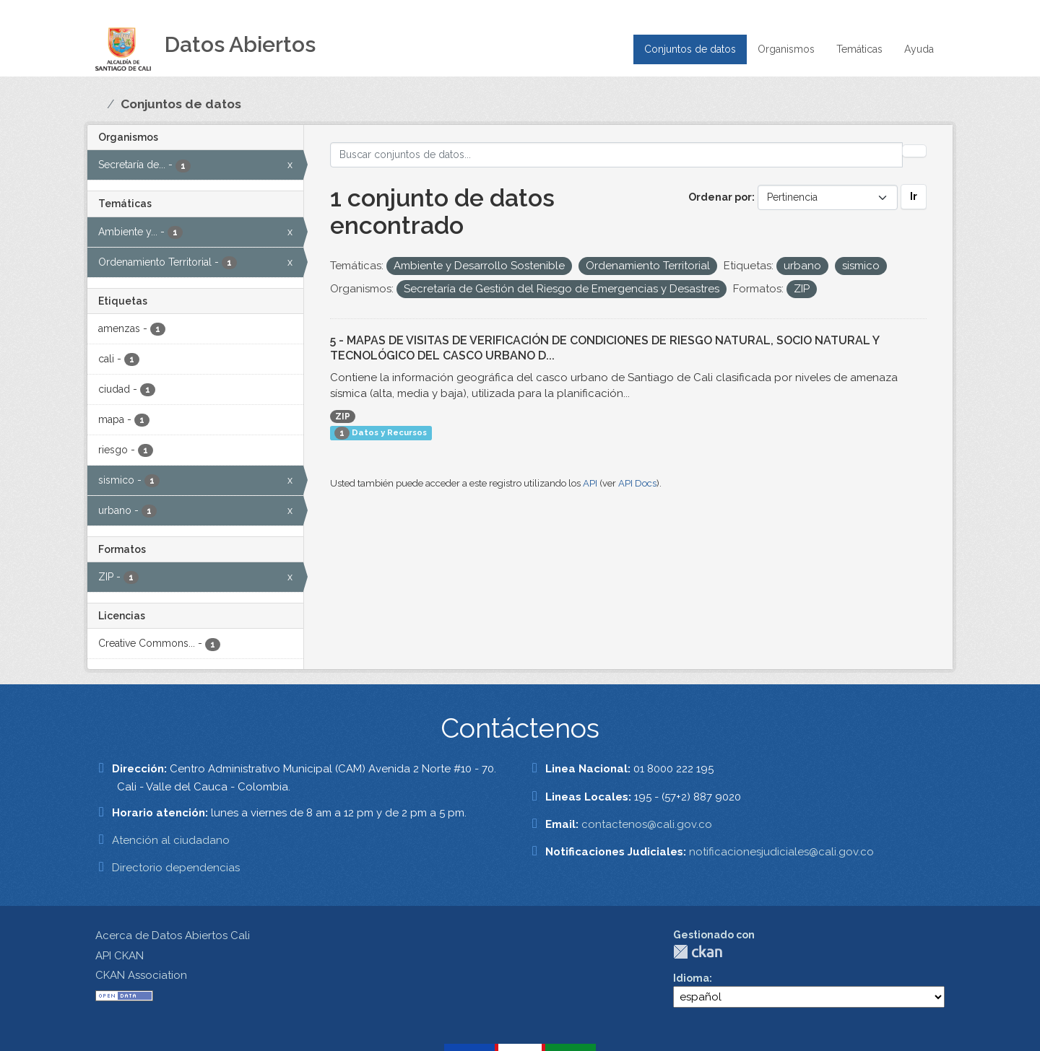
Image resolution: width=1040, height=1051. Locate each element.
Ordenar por (720, 197)
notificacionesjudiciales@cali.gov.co (781, 851)
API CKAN (119, 955)
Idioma (691, 978)
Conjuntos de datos (690, 49)
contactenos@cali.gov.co (646, 824)
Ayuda (919, 49)
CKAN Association (141, 975)
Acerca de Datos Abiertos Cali (172, 935)
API (590, 483)
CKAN (697, 951)
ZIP (342, 416)
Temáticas (859, 49)
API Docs (637, 483)
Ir (913, 196)
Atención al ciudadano (171, 840)
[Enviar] (914, 150)
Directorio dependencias (176, 867)
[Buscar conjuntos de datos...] (617, 154)
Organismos (786, 49)
